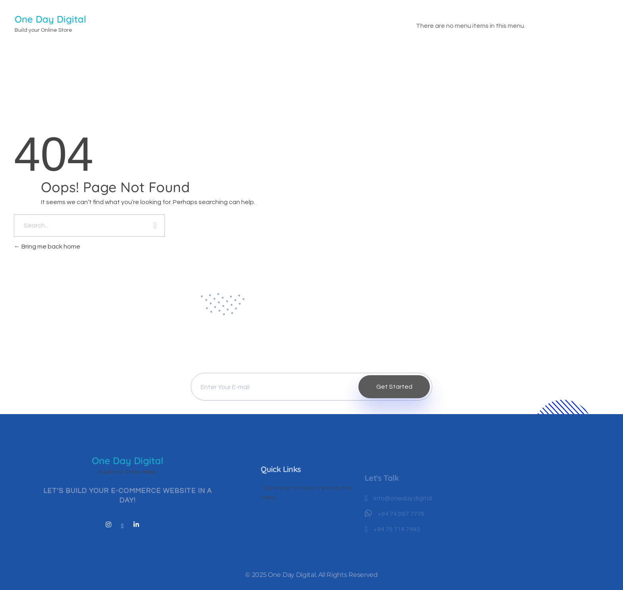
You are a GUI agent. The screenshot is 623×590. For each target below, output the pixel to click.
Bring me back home (47, 246)
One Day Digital (51, 19)
